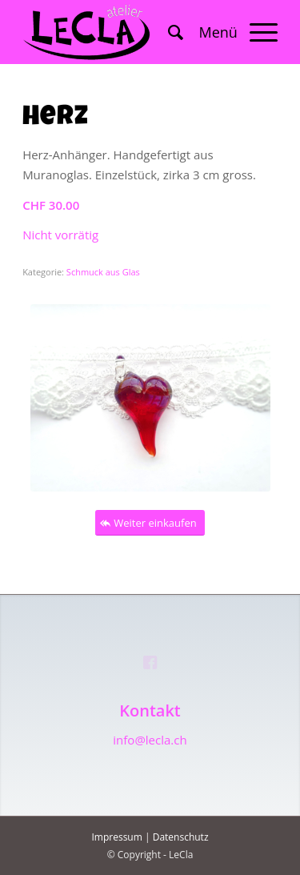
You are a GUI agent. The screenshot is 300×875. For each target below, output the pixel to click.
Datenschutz (181, 837)
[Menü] (230, 32)
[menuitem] (167, 32)
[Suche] (167, 32)
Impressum (116, 837)
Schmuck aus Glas (103, 272)
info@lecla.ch (149, 740)
